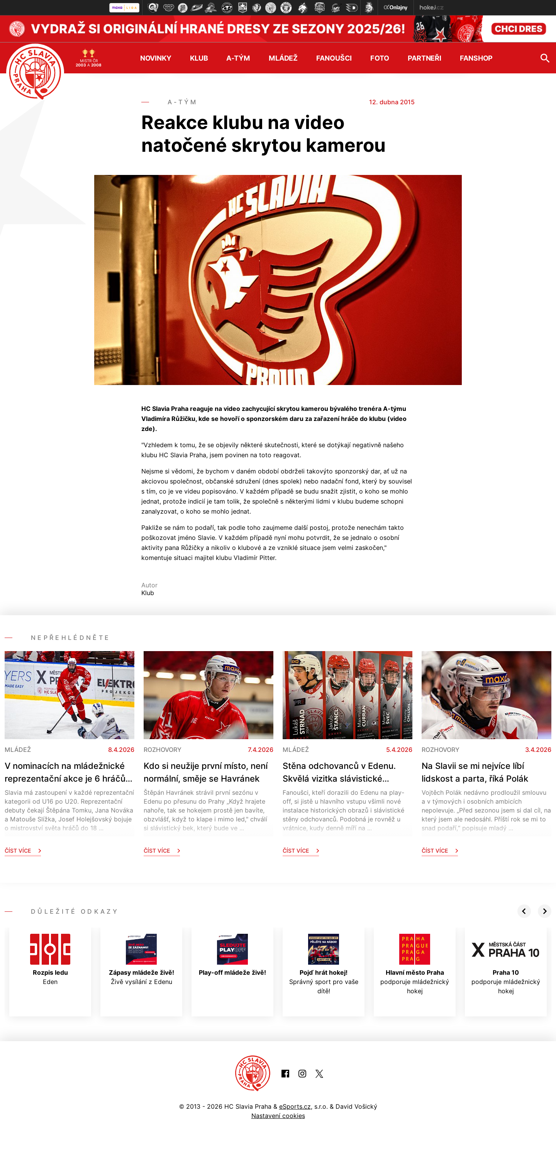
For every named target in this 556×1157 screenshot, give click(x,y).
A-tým (238, 57)
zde (147, 428)
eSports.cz (295, 1106)
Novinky (155, 57)
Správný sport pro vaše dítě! (323, 963)
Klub (199, 57)
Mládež (283, 57)
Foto (379, 57)
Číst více (23, 850)
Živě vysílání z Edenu (141, 959)
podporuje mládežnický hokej (414, 963)
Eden (50, 959)
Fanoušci (334, 57)
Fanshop (476, 57)
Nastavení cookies (278, 1115)
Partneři (424, 57)
